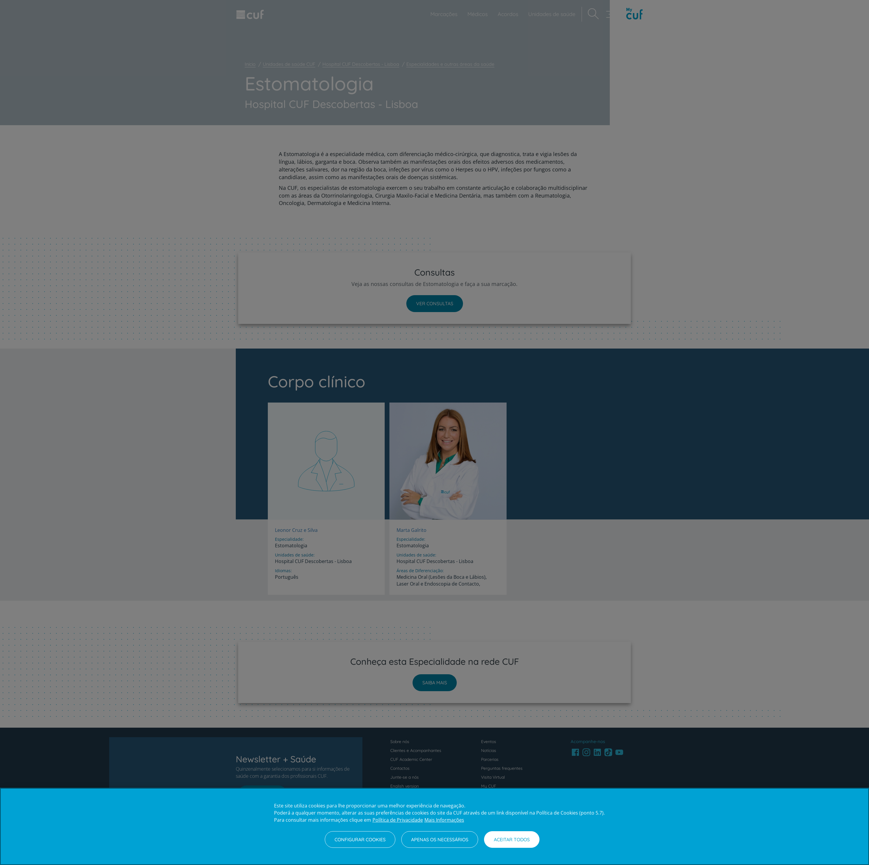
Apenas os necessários (439, 839)
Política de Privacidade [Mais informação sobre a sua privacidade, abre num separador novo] (398, 820)
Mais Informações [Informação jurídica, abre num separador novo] (444, 820)
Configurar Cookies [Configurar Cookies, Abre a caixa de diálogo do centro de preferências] (360, 839)
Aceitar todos (512, 839)
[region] (434, 826)
